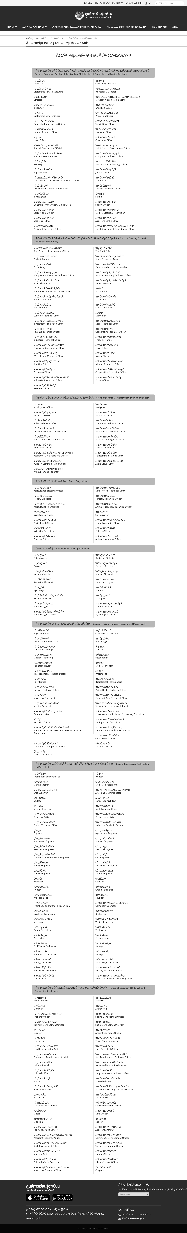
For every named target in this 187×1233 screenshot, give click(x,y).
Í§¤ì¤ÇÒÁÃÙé (159, 27)
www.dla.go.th (33, 1218)
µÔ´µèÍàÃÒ (117, 3)
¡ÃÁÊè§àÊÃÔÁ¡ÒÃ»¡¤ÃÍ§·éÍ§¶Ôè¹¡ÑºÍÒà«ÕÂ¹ (77, 27)
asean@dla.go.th (137, 1219)
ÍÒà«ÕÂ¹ (12, 27)
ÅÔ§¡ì (175, 27)
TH (146, 3)
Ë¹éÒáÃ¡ (88, 3)
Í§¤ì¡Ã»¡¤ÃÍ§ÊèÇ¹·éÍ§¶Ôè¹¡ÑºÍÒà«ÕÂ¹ (127, 27)
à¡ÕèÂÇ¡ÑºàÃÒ (102, 3)
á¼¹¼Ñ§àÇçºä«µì (133, 3)
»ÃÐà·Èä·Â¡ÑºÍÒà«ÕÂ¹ (34, 27)
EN (150, 3)
